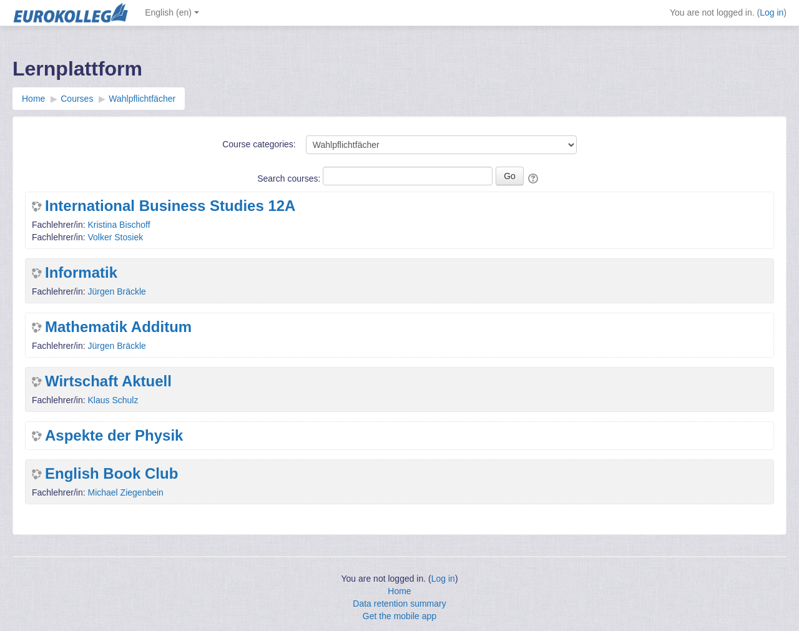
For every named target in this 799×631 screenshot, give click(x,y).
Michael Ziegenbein (125, 492)
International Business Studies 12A (170, 205)
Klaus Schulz (112, 400)
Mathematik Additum (118, 327)
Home (399, 591)
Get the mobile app (399, 616)
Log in (771, 12)
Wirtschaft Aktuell (108, 381)
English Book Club (111, 473)
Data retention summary (399, 604)
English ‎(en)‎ (172, 12)
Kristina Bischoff (118, 225)
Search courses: (290, 178)
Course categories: (259, 144)
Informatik (81, 272)
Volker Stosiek (115, 237)
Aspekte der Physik (114, 435)
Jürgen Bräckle (116, 291)
